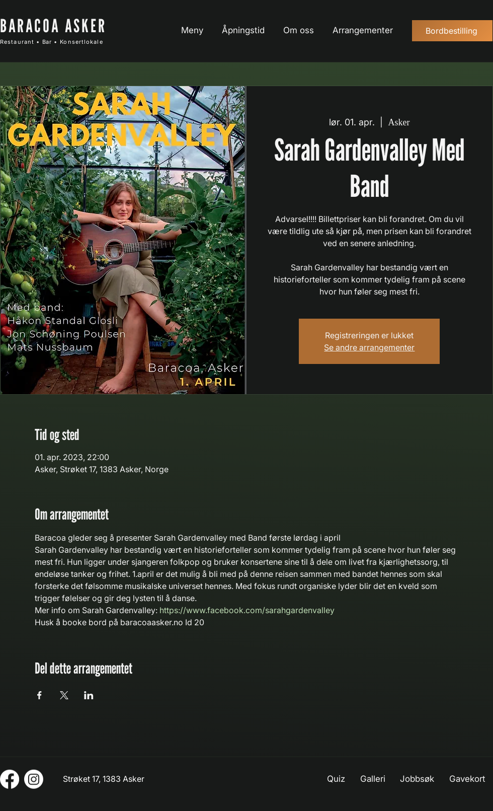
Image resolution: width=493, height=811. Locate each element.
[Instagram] (33, 779)
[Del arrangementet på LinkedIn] (89, 695)
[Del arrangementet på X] (64, 695)
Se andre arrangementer (369, 347)
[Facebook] (9, 779)
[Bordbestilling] (452, 30)
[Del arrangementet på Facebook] (39, 695)
